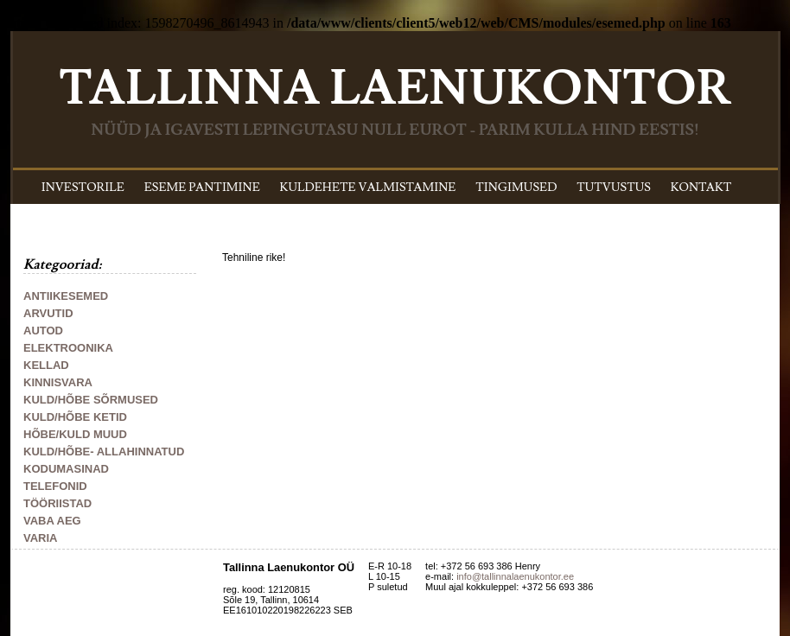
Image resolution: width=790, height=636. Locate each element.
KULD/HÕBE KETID (75, 416)
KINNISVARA (57, 382)
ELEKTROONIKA (68, 347)
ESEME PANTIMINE (202, 187)
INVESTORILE (82, 187)
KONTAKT (701, 187)
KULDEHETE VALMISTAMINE (368, 187)
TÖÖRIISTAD (57, 503)
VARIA (40, 537)
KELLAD (46, 365)
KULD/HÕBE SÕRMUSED (90, 399)
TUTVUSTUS (614, 187)
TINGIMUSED (516, 187)
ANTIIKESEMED (65, 295)
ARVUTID (48, 313)
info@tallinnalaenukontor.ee (515, 576)
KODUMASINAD (66, 468)
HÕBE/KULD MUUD (75, 434)
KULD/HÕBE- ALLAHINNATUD (103, 451)
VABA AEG (52, 520)
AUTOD (43, 330)
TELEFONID (55, 486)
